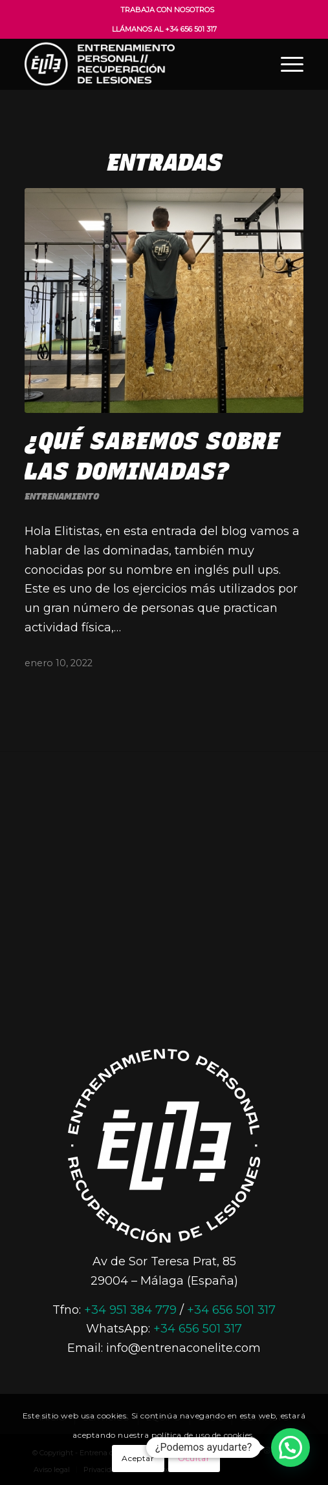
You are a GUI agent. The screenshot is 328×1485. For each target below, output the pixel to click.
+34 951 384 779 (130, 1310)
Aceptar (138, 1458)
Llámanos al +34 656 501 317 (164, 29)
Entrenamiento (62, 496)
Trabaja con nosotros (167, 9)
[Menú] (285, 64)
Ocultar (194, 1458)
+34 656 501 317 (231, 1310)
